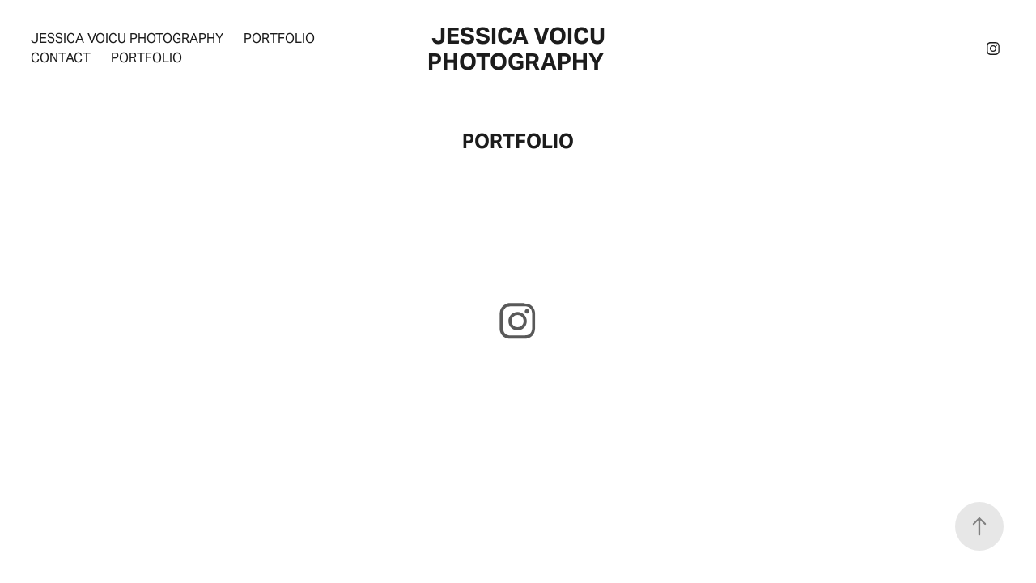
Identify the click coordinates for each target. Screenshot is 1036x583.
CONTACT (61, 57)
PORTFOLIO (146, 57)
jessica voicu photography (518, 48)
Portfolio (279, 38)
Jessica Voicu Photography (127, 38)
